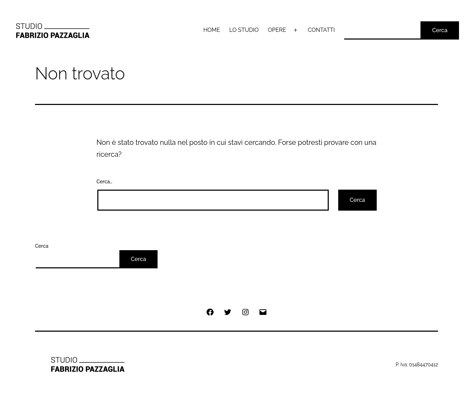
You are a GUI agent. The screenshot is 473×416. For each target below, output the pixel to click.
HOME (211, 30)
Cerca (439, 30)
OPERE (277, 30)
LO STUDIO (244, 30)
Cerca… (104, 181)
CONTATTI (321, 30)
